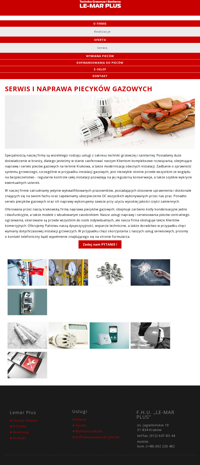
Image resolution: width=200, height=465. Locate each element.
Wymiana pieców (89, 431)
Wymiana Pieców (100, 56)
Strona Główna (25, 420)
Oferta (100, 40)
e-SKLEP (100, 69)
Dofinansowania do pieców (100, 62)
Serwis (102, 48)
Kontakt (100, 76)
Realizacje (102, 31)
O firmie (100, 23)
